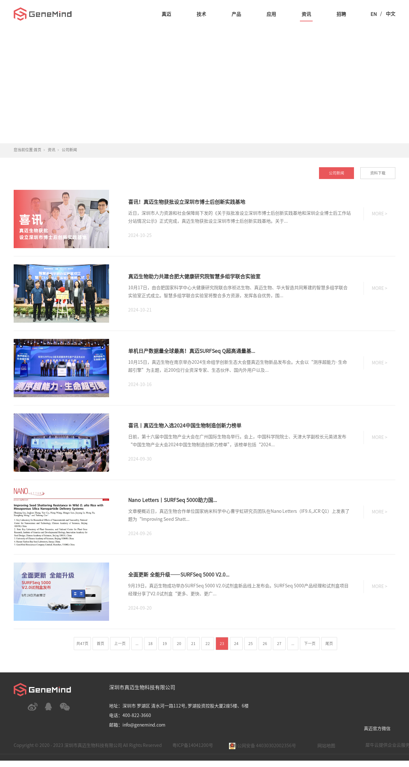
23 (222, 643)
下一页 (309, 643)
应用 (271, 14)
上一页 (120, 643)
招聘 (341, 14)
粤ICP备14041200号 (192, 745)
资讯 (306, 14)
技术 (201, 14)
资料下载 (377, 173)
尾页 (329, 643)
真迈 (166, 14)
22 (207, 643)
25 (250, 643)
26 (265, 643)
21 (193, 643)
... (136, 643)
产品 (236, 14)
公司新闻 (69, 150)
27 (279, 643)
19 (165, 643)
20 (179, 643)
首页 (37, 150)
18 (150, 643)
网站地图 (326, 745)
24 (236, 643)
